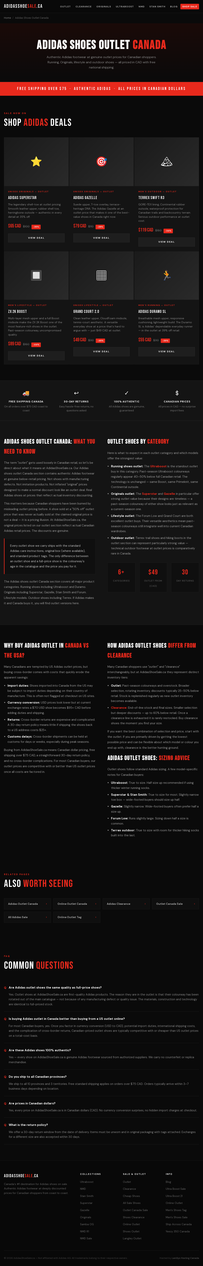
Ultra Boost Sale (176, 1189)
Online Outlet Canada (76, 904)
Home (7, 18)
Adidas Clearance (126, 904)
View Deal (36, 237)
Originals (103, 6)
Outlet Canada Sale (175, 904)
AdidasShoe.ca (23, 6)
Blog (174, 6)
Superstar (149, 494)
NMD (142, 6)
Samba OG (87, 1224)
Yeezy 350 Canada (178, 1231)
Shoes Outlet (131, 1231)
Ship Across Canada (179, 1224)
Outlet (65, 6)
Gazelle (169, 494)
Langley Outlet (132, 1238)
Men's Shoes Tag (176, 1210)
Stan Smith (157, 6)
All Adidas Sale (27, 917)
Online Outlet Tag (76, 917)
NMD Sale (86, 1238)
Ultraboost (125, 6)
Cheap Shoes (131, 1196)
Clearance (84, 6)
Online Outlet (131, 1224)
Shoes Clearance (134, 1217)
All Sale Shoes (132, 1203)
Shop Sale (189, 6)
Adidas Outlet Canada (27, 904)
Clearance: (119, 708)
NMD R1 (84, 1231)
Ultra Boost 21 (174, 1196)
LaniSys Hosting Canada (185, 1258)
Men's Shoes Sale (177, 1217)
